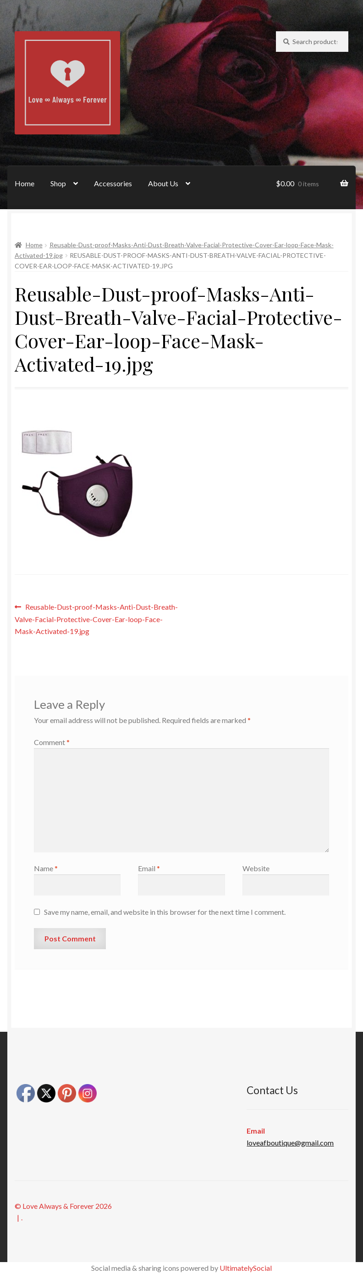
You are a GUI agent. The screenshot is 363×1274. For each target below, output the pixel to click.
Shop (58, 183)
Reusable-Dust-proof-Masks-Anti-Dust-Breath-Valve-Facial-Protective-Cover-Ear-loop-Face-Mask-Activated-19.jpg (96, 618)
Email (149, 868)
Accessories (113, 183)
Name (46, 868)
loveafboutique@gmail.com (290, 1142)
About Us (163, 183)
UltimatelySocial (246, 1267)
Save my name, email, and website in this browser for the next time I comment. (165, 911)
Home (24, 183)
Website (256, 868)
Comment (52, 742)
